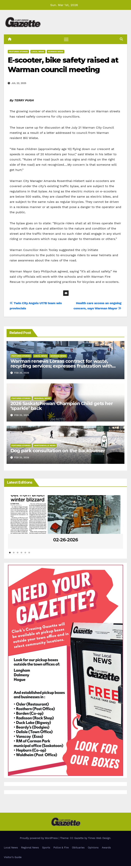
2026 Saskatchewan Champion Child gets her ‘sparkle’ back (61, 406)
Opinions (93, 847)
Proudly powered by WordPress (39, 838)
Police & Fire (61, 847)
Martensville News (45, 445)
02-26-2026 (65, 540)
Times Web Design (99, 838)
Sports (46, 847)
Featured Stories (18, 51)
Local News (37, 51)
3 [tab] (18, 554)
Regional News (42, 398)
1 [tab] (10, 554)
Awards (106, 847)
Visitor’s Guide (13, 857)
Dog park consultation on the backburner (57, 450)
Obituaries (78, 847)
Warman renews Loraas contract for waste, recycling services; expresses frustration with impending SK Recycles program (61, 366)
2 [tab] (14, 554)
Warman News (55, 51)
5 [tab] (25, 554)
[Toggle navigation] (66, 39)
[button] (121, 39)
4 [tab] (21, 554)
